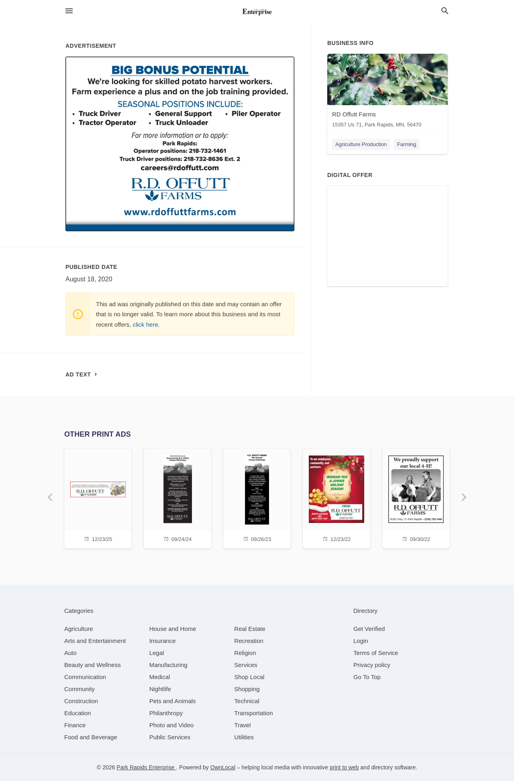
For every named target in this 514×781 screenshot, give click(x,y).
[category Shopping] (246, 688)
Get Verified (369, 628)
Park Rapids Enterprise (146, 767)
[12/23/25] (98, 497)
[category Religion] (245, 652)
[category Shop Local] (249, 676)
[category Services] (245, 664)
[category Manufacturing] (168, 664)
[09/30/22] (416, 497)
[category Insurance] (162, 640)
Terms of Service (375, 652)
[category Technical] (246, 701)
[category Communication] (85, 676)
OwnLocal (222, 767)
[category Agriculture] (78, 628)
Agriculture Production (361, 144)
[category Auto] (70, 652)
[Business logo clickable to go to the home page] (257, 12)
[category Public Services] (170, 737)
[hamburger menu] (69, 11)
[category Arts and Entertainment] (95, 640)
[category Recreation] (248, 640)
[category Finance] (75, 725)
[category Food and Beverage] (90, 737)
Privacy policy (371, 664)
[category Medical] (159, 676)
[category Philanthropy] (166, 713)
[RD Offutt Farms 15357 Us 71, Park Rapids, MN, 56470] (387, 92)
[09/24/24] (177, 497)
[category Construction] (81, 701)
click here (145, 324)
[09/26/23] (257, 497)
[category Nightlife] (160, 688)
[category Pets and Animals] (172, 701)
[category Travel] (242, 725)
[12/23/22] (336, 497)
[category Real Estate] (249, 628)
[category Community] (79, 688)
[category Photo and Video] (171, 725)
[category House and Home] (172, 628)
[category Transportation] (253, 713)
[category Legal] (156, 652)
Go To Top (367, 676)
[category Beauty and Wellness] (92, 664)
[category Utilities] (243, 737)
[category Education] (77, 713)
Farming (406, 144)
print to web (344, 767)
